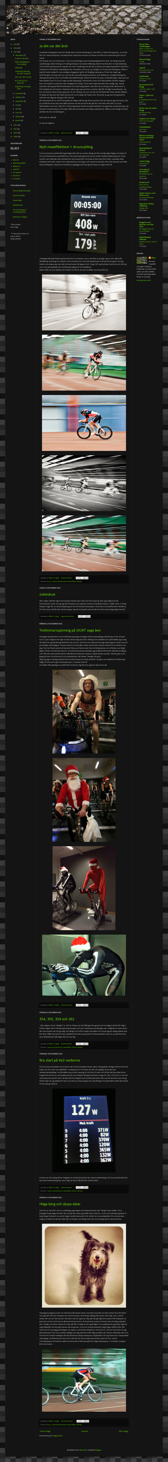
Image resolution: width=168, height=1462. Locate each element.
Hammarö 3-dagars (20, 217)
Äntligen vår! (144, 208)
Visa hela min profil (143, 280)
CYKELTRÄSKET (145, 127)
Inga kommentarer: (68, 616)
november (19, 94)
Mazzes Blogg (144, 59)
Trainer (74, 1047)
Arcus (49, 581)
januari (18, 120)
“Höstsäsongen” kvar (147, 89)
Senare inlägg (45, 1431)
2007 (15, 133)
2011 (15, 129)
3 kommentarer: (67, 1005)
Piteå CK (16, 160)
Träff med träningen (146, 121)
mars (17, 113)
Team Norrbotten (19, 163)
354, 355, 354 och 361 (56, 1019)
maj (17, 105)
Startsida (84, 1431)
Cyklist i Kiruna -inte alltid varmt (147, 194)
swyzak (142, 68)
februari (18, 117)
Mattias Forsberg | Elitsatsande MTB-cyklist (146, 138)
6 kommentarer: (67, 578)
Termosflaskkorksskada (21, 191)
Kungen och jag (145, 78)
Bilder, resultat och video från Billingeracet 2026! (147, 51)
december (19, 55)
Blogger (98, 1450)
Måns (51, 133)
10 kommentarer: (67, 1421)
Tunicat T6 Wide (19, 196)
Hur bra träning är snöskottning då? (19, 211)
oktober (18, 97)
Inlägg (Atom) (57, 1436)
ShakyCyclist (144, 182)
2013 (15, 52)
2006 (15, 137)
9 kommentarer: (67, 1044)
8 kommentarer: (67, 133)
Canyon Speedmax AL (59, 581)
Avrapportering (145, 112)
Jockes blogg (144, 161)
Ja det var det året (53, 46)
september (19, 101)
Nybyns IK (16, 166)
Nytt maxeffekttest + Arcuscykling (66, 147)
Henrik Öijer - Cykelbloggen (144, 45)
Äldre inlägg (123, 1431)
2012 (15, 125)
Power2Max (72, 581)
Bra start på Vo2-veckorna (59, 1060)
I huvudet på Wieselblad (144, 171)
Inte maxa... (143, 129)
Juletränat (47, 595)
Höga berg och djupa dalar (59, 1204)
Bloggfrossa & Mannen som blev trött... (146, 225)
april (17, 109)
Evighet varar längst (147, 119)
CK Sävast (16, 179)
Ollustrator (83, 1450)
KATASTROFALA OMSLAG (145, 238)
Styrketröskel (18, 205)
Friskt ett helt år (145, 142)
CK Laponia (17, 173)
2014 (15, 48)
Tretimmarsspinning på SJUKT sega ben (70, 631)
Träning (79, 581)
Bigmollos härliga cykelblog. (146, 205)
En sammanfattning (146, 197)
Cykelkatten (144, 76)
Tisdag (141, 62)
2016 (15, 44)
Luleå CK (16, 169)
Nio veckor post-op (146, 70)
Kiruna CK (16, 176)
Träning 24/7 (144, 163)
